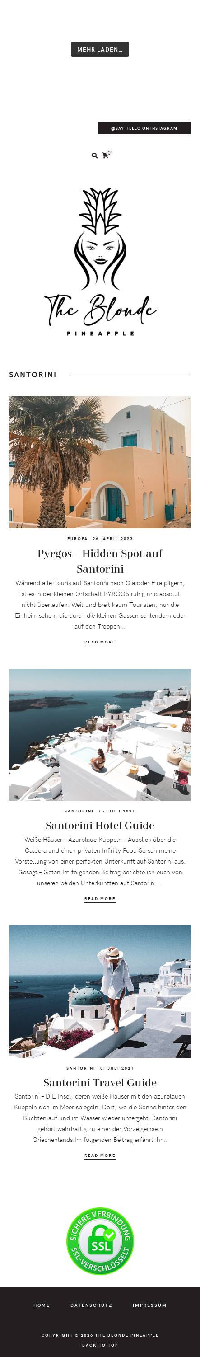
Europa (77, 538)
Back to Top (100, 1345)
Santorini (79, 810)
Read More (100, 641)
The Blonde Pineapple (127, 1335)
